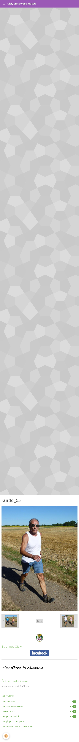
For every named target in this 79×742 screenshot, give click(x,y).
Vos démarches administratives (18, 726)
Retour (39, 621)
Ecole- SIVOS (39, 711)
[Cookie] (6, 736)
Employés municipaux (13, 721)
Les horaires (39, 701)
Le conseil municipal (39, 706)
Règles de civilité (39, 716)
